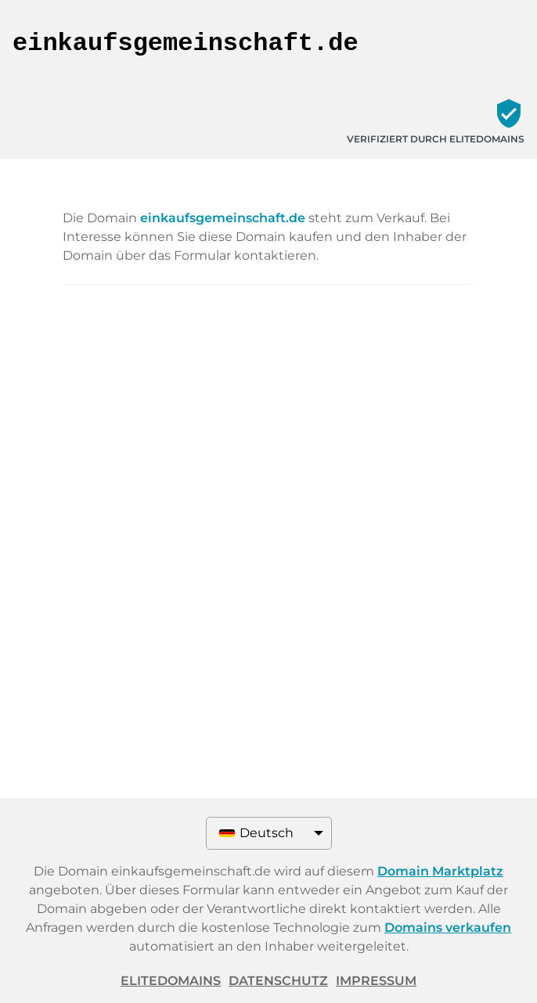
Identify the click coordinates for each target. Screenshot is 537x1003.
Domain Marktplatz (440, 871)
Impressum (376, 980)
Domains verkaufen (447, 927)
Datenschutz (278, 980)
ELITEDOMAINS (171, 980)
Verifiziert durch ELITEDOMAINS (435, 139)
